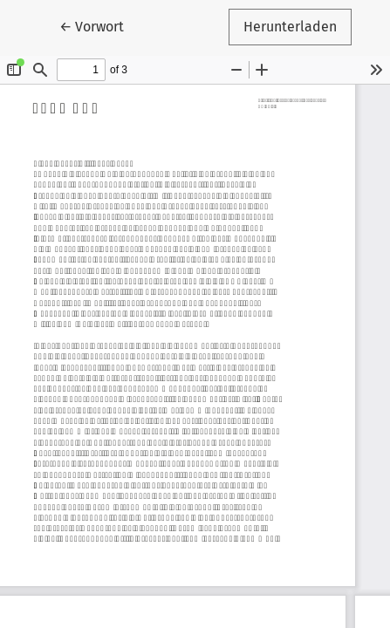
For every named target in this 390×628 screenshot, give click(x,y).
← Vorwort (99, 25)
